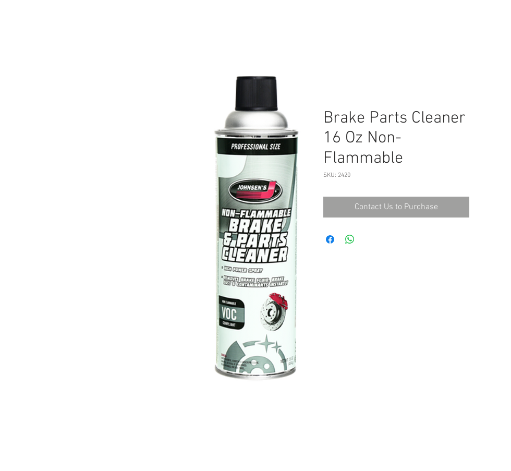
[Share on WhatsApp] (350, 239)
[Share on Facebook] (330, 239)
